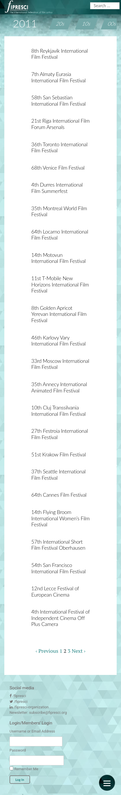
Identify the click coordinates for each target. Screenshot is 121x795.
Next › (78, 650)
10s (86, 23)
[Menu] (107, 783)
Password (18, 750)
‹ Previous (47, 650)
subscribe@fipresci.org (48, 712)
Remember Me (24, 768)
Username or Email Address (32, 731)
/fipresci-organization (31, 707)
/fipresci (19, 696)
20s (60, 23)
